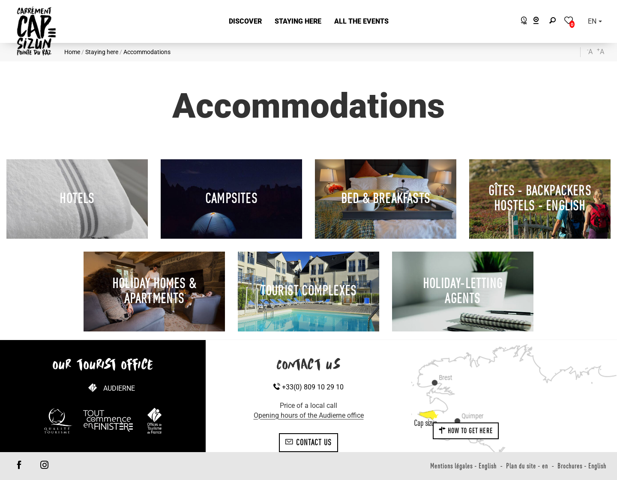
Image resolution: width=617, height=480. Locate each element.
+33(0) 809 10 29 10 (308, 387)
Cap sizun (425, 423)
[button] (245, 22)
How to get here (466, 430)
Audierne (119, 388)
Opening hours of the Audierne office (309, 415)
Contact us (308, 442)
